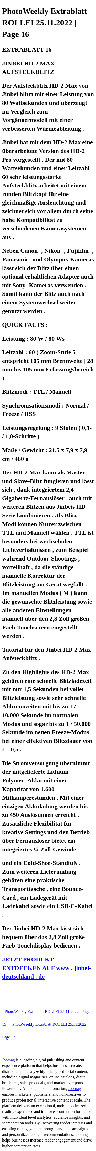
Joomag (9, 1060)
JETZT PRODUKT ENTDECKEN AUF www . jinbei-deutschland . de (46, 968)
